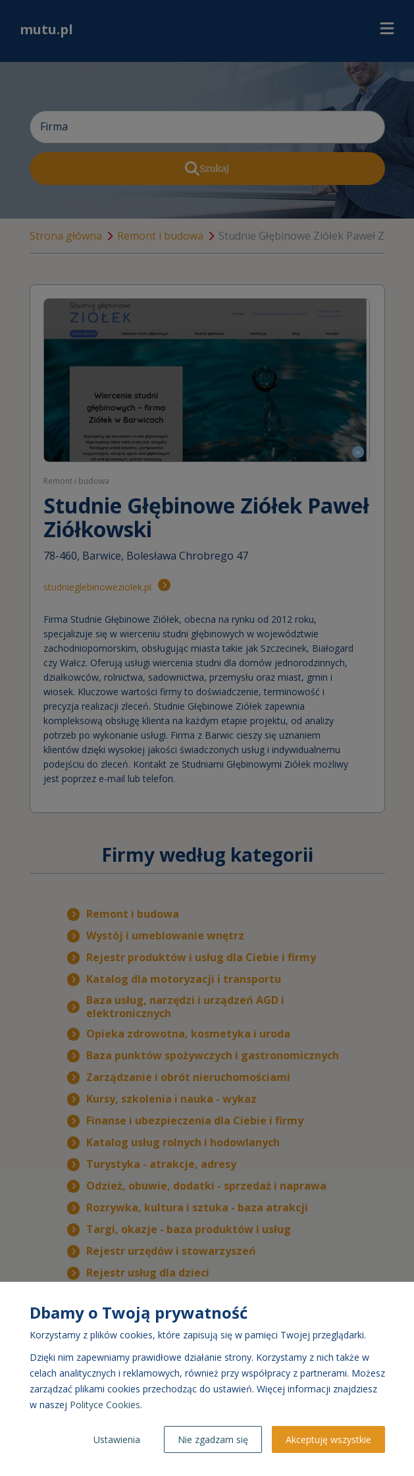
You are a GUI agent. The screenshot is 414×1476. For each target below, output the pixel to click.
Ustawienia (116, 1439)
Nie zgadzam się (213, 1439)
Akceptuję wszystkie (328, 1439)
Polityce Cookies (105, 1404)
